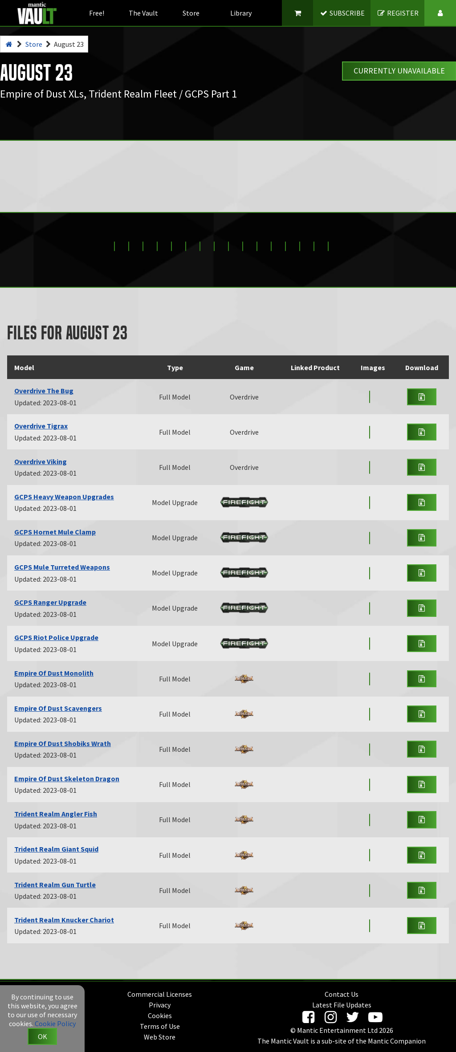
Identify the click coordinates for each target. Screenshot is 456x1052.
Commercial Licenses (159, 994)
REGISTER (398, 12)
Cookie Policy (55, 1023)
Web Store (159, 1036)
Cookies (160, 1015)
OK (42, 1036)
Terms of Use (160, 1026)
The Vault (143, 12)
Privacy (160, 1004)
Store (191, 12)
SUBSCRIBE (342, 12)
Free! (96, 12)
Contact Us (341, 994)
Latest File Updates (341, 1004)
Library (241, 12)
